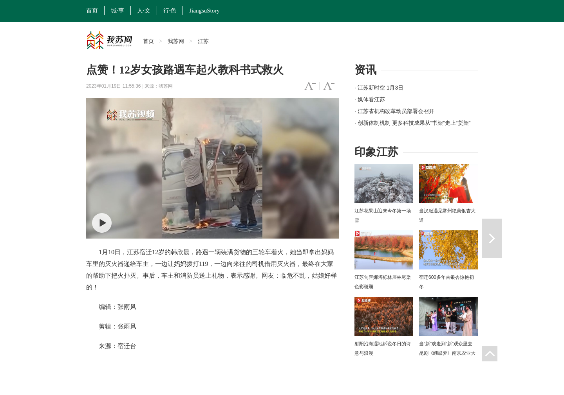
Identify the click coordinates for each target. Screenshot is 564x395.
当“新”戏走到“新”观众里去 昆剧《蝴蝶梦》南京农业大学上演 (447, 353)
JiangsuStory (204, 10)
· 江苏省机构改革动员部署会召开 (394, 111)
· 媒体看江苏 (369, 99)
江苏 (203, 41)
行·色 (170, 10)
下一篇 (492, 238)
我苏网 (176, 41)
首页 (92, 10)
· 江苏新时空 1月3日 (378, 87)
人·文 (143, 10)
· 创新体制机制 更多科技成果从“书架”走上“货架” (412, 123)
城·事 (117, 10)
